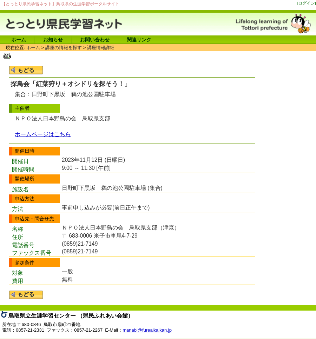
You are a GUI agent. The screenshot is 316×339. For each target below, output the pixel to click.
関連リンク (139, 39)
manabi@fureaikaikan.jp (147, 330)
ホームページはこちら (43, 134)
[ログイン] (306, 3)
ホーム (18, 39)
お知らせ (53, 39)
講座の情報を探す (63, 47)
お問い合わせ (95, 39)
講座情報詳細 (100, 47)
